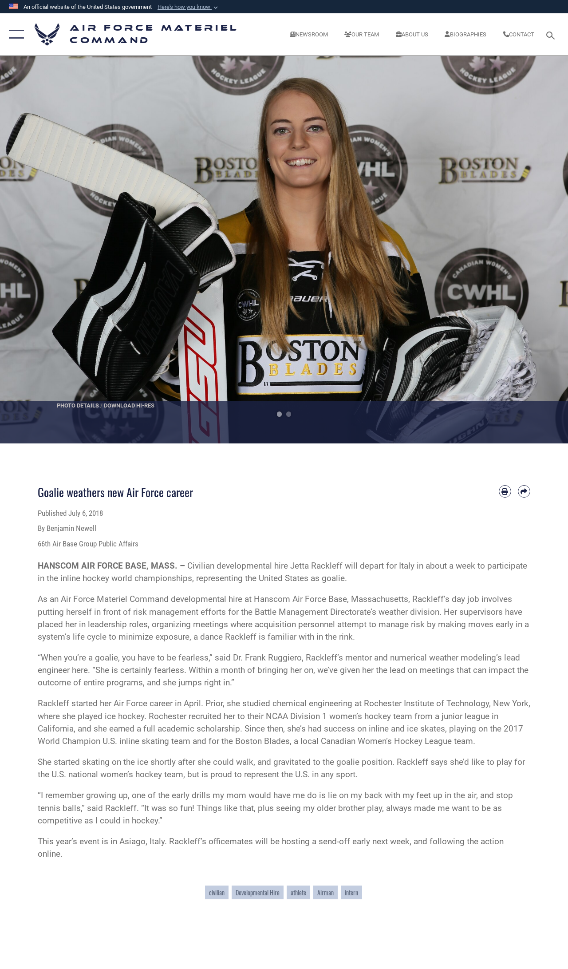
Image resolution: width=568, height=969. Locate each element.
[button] (189, 7)
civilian (217, 892)
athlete (298, 892)
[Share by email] (524, 491)
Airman (325, 892)
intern (351, 892)
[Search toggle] (552, 34)
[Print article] (505, 491)
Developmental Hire (258, 892)
